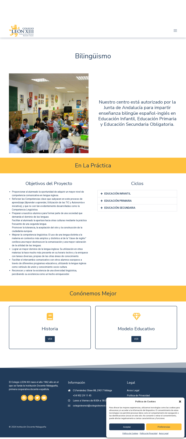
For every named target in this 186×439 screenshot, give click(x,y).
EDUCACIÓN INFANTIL (117, 193)
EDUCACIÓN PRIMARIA (118, 201)
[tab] (137, 193)
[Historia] (50, 328)
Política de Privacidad (148, 433)
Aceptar (127, 427)
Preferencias (164, 427)
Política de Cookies (130, 433)
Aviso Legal (163, 433)
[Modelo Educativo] (136, 328)
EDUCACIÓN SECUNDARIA (120, 208)
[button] (180, 401)
